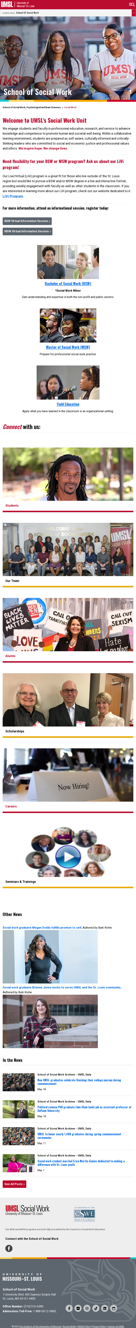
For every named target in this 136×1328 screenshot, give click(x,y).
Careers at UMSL (116, 1326)
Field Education (68, 403)
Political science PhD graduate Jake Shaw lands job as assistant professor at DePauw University (84, 1109)
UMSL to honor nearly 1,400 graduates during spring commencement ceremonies (79, 1136)
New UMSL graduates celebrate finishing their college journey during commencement (79, 1082)
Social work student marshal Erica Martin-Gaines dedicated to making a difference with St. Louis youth (81, 1163)
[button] (132, 4)
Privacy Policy (99, 1326)
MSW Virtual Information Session (26, 231)
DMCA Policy (84, 1326)
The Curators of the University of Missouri (40, 1326)
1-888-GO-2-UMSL (45, 1311)
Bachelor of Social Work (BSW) (68, 283)
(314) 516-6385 (33, 1306)
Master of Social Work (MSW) (68, 346)
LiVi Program (13, 196)
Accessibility (69, 1326)
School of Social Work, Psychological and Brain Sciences (32, 107)
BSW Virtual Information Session (26, 221)
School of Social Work (27, 12)
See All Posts (13, 1184)
